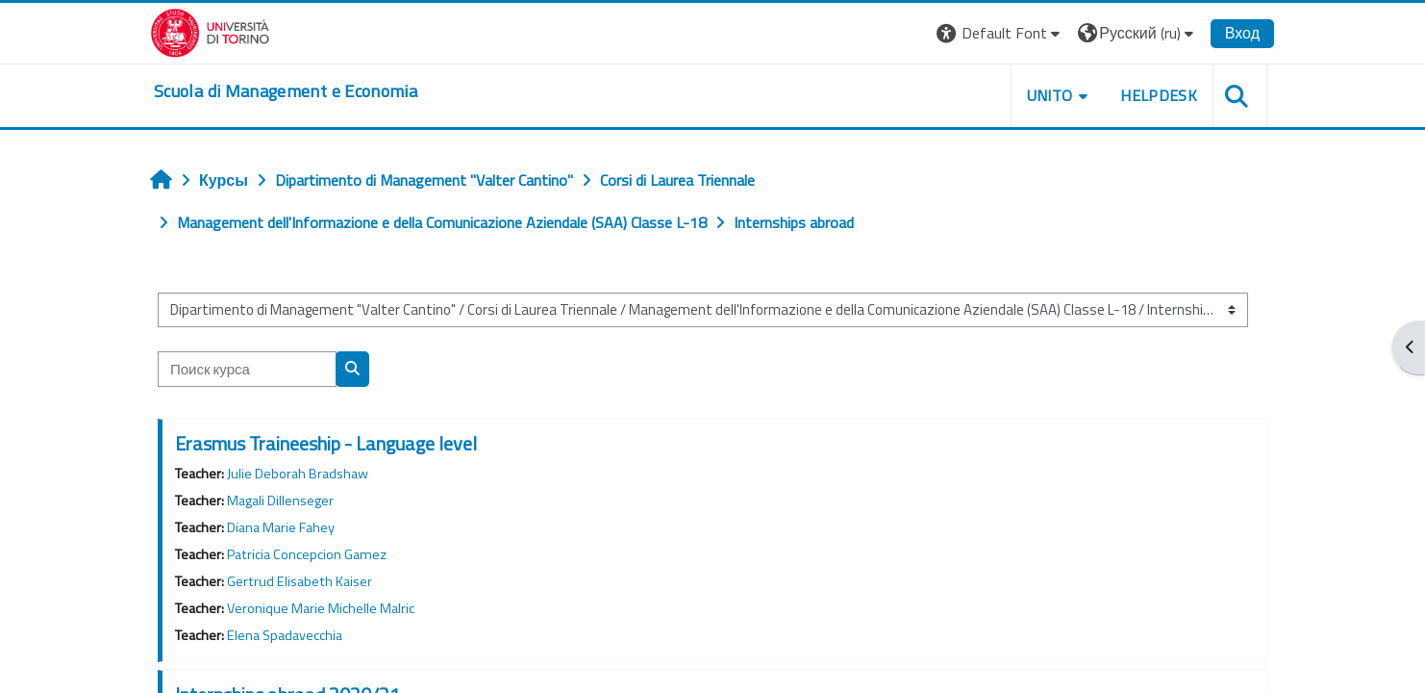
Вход (1242, 32)
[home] (285, 91)
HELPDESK (1158, 95)
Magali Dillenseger (280, 500)
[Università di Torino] (210, 30)
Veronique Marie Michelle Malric (320, 608)
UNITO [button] (1050, 95)
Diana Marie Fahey (281, 527)
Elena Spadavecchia (284, 635)
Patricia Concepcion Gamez (307, 554)
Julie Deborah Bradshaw (297, 473)
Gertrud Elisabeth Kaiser (299, 581)
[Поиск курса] (247, 369)
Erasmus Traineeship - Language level (326, 443)
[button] (1000, 33)
